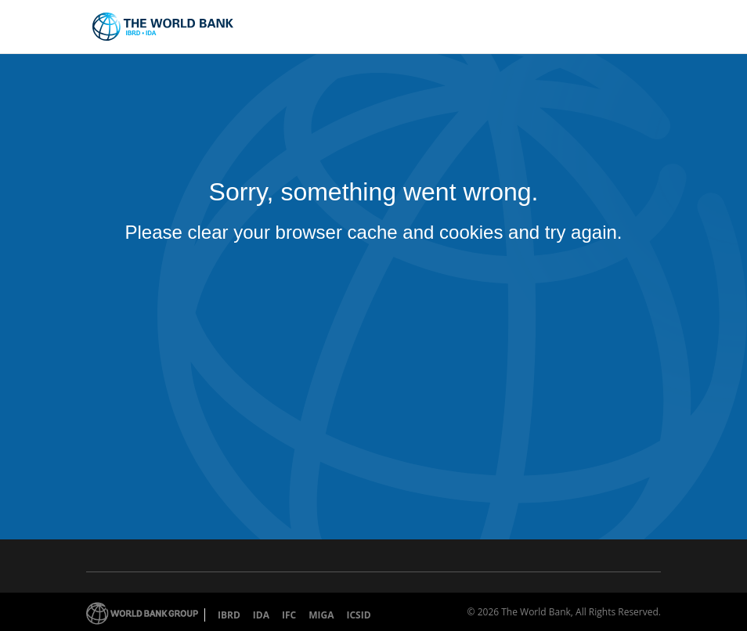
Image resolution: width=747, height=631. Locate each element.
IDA (261, 615)
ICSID (358, 615)
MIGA (321, 615)
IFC (289, 615)
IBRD (229, 615)
